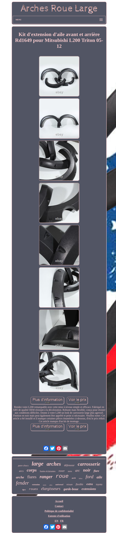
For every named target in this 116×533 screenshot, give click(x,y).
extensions (89, 489)
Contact (59, 506)
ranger (46, 476)
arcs (21, 471)
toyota (99, 484)
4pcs (24, 490)
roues (33, 489)
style (44, 485)
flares (32, 477)
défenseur (69, 465)
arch (74, 478)
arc (77, 471)
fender (22, 483)
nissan (69, 484)
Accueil (59, 501)
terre (70, 471)
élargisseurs (50, 488)
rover (62, 471)
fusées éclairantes (47, 471)
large (38, 464)
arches (54, 464)
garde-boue (71, 489)
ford (89, 476)
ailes (50, 485)
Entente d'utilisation (59, 516)
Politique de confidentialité (59, 511)
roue (62, 476)
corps (32, 470)
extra (89, 484)
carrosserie (89, 464)
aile (99, 477)
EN (56, 521)
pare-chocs (23, 465)
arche (20, 477)
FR (61, 521)
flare (96, 471)
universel (59, 484)
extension (36, 484)
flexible (79, 484)
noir (87, 470)
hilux (80, 478)
